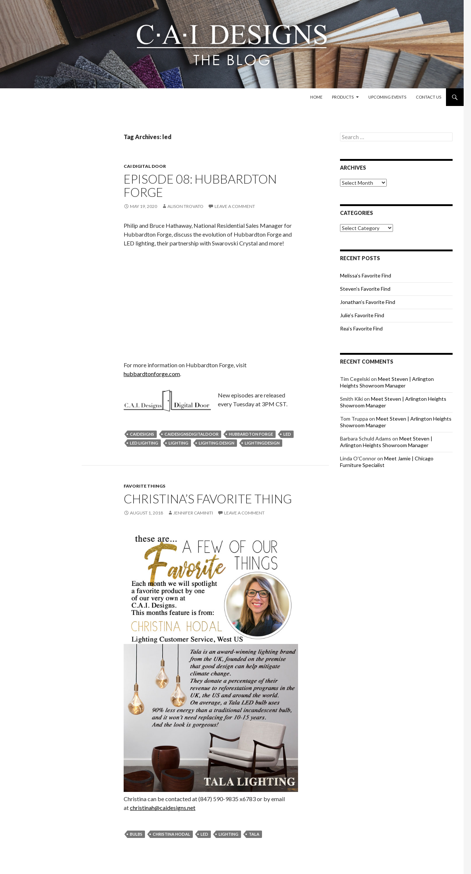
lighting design (216, 442)
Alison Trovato (185, 206)
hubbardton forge (251, 434)
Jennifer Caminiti (193, 513)
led (287, 434)
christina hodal (171, 834)
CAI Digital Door (145, 166)
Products (343, 97)
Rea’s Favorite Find (361, 328)
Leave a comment (235, 206)
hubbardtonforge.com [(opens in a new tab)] (152, 373)
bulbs (136, 834)
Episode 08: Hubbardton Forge (200, 185)
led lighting (144, 442)
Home (316, 97)
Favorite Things (144, 486)
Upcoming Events (387, 97)
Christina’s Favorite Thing (208, 498)
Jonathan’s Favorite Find (367, 302)
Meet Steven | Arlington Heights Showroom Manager (387, 382)
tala (254, 834)
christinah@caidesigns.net (162, 807)
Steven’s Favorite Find (365, 289)
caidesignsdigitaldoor (191, 434)
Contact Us (428, 97)
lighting (178, 442)
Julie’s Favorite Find (362, 315)
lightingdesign (262, 442)
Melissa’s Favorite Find (365, 275)
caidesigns (142, 434)
